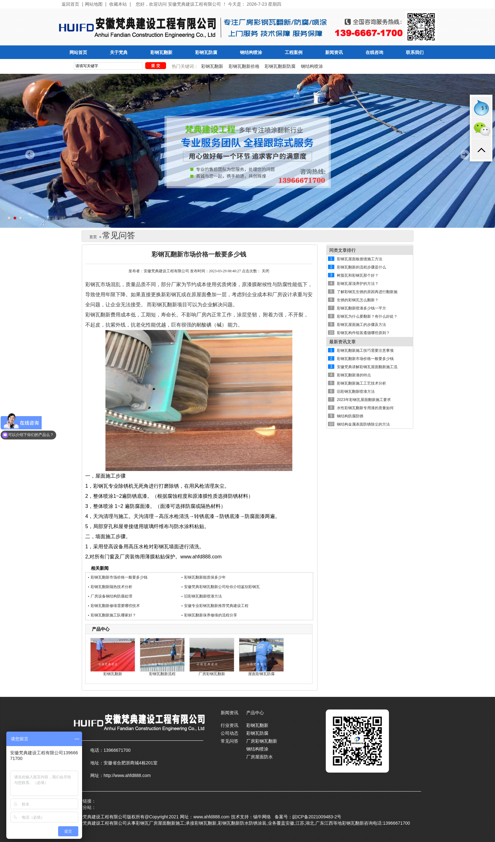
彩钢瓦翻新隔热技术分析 (111, 587)
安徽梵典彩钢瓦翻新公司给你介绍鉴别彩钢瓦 (222, 587)
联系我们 (415, 52)
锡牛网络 (262, 816)
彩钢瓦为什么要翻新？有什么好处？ (367, 316)
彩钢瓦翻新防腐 (280, 66)
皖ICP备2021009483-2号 (317, 816)
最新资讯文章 (342, 341)
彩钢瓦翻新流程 (162, 674)
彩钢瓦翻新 (161, 52)
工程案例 (293, 52)
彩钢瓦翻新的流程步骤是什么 (361, 267)
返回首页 (70, 4)
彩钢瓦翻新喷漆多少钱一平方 (361, 308)
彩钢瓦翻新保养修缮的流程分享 (210, 615)
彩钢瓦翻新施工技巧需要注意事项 (365, 350)
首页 (93, 237)
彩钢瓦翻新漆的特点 (354, 375)
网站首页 (78, 52)
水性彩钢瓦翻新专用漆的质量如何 (365, 408)
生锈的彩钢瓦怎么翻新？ (358, 300)
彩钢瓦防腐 (206, 52)
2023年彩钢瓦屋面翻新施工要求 (364, 399)
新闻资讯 (334, 52)
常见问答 (229, 741)
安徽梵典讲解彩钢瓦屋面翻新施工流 (367, 367)
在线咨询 (374, 52)
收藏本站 (118, 4)
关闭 (265, 271)
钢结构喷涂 (251, 52)
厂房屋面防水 (259, 756)
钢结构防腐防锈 (350, 416)
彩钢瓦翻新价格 (244, 66)
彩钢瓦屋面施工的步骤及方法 (361, 324)
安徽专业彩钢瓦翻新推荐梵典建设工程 (216, 606)
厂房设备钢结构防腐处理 (111, 596)
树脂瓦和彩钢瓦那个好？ (358, 275)
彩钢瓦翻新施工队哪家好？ (113, 615)
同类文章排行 (342, 250)
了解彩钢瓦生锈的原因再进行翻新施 (367, 292)
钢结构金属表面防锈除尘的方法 (363, 424)
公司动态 (229, 733)
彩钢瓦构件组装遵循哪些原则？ (363, 333)
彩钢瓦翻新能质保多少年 (205, 577)
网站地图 (94, 4)
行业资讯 (229, 725)
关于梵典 (119, 52)
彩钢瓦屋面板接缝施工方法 (359, 259)
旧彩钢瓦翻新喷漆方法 (203, 596)
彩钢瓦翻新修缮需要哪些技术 (115, 606)
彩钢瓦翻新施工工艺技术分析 (361, 383)
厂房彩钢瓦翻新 (212, 674)
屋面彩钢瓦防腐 (261, 674)
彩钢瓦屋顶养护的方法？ (358, 283)
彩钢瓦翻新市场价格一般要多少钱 (119, 577)
